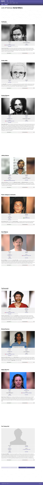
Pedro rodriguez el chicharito (8, 194)
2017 (27, 118)
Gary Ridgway (4, 232)
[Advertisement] (21, 14)
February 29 (8, 351)
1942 (27, 309)
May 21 (9, 178)
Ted (9, 42)
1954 (11, 217)
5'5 (10, 395)
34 (29, 178)
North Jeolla (28, 449)
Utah (30, 255)
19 (29, 42)
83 (29, 118)
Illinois (13, 312)
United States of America (8, 180)
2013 (26, 351)
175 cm (26, 312)
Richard (10, 349)
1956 (28, 390)
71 (10, 218)
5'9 (27, 312)
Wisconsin (13, 180)
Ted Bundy (4, 21)
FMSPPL (3, 1)
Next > (26, 467)
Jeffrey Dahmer (5, 155)
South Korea (25, 449)
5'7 (10, 452)
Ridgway (26, 252)
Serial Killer (9, 46)
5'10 (10, 258)
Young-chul (26, 446)
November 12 (9, 118)
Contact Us (40, 483)
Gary (9, 252)
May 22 (26, 309)
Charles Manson (5, 95)
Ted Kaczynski (4, 288)
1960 (10, 178)
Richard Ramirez (5, 329)
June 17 (9, 217)
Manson (26, 116)
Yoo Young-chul (5, 426)
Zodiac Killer (4, 60)
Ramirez (26, 349)
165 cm (9, 395)
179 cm (9, 258)
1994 (27, 178)
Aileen (10, 390)
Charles (10, 116)
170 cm (9, 452)
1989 (26, 42)
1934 (11, 118)
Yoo (9, 446)
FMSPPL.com (8, 483)
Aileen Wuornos (5, 369)
